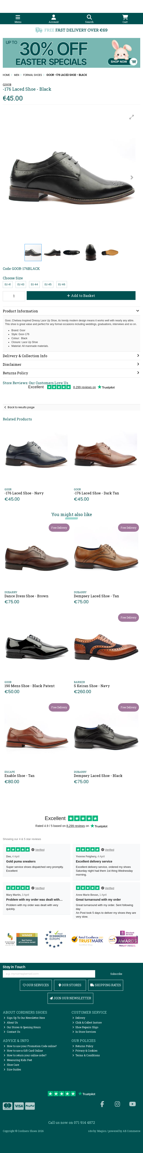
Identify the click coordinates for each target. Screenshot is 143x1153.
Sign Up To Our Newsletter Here (24, 1017)
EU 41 (8, 284)
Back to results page (21, 407)
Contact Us (12, 1031)
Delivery (78, 1017)
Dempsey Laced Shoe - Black (98, 775)
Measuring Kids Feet (18, 1060)
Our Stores (70, 985)
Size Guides (12, 1069)
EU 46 (61, 284)
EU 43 (21, 284)
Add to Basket (81, 295)
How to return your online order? (25, 1055)
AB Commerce (131, 1131)
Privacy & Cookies (85, 1050)
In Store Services (84, 1031)
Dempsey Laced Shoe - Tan (96, 596)
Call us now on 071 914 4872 (71, 1122)
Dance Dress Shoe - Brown (26, 596)
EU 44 (34, 284)
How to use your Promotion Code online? (30, 1046)
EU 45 (48, 284)
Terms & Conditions (86, 1055)
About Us (11, 1022)
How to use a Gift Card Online (23, 1050)
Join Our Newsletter (70, 998)
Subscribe (116, 973)
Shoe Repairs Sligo (85, 1027)
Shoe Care (11, 1064)
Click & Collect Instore (87, 1022)
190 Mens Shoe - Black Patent (29, 685)
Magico (101, 1131)
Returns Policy (82, 1046)
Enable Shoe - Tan (19, 775)
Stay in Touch (14, 967)
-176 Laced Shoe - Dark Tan (96, 493)
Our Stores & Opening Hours (22, 1027)
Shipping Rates (105, 985)
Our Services (36, 985)
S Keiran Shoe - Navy (92, 685)
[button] (131, 117)
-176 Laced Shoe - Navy (24, 493)
